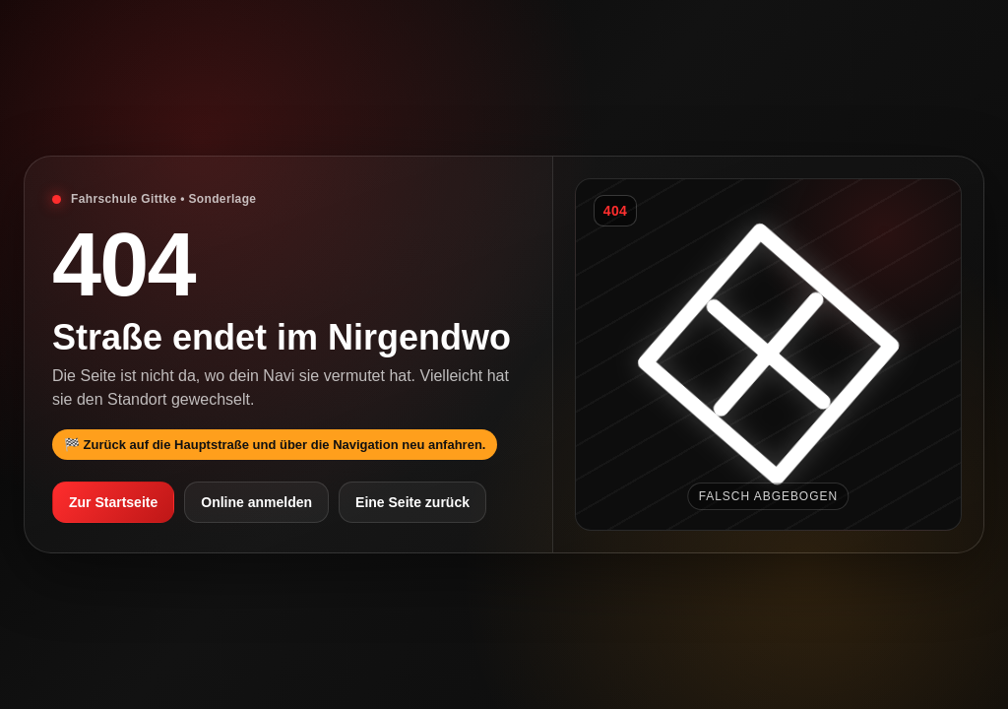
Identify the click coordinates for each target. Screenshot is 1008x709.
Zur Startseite (113, 502)
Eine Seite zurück (412, 502)
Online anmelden (256, 502)
